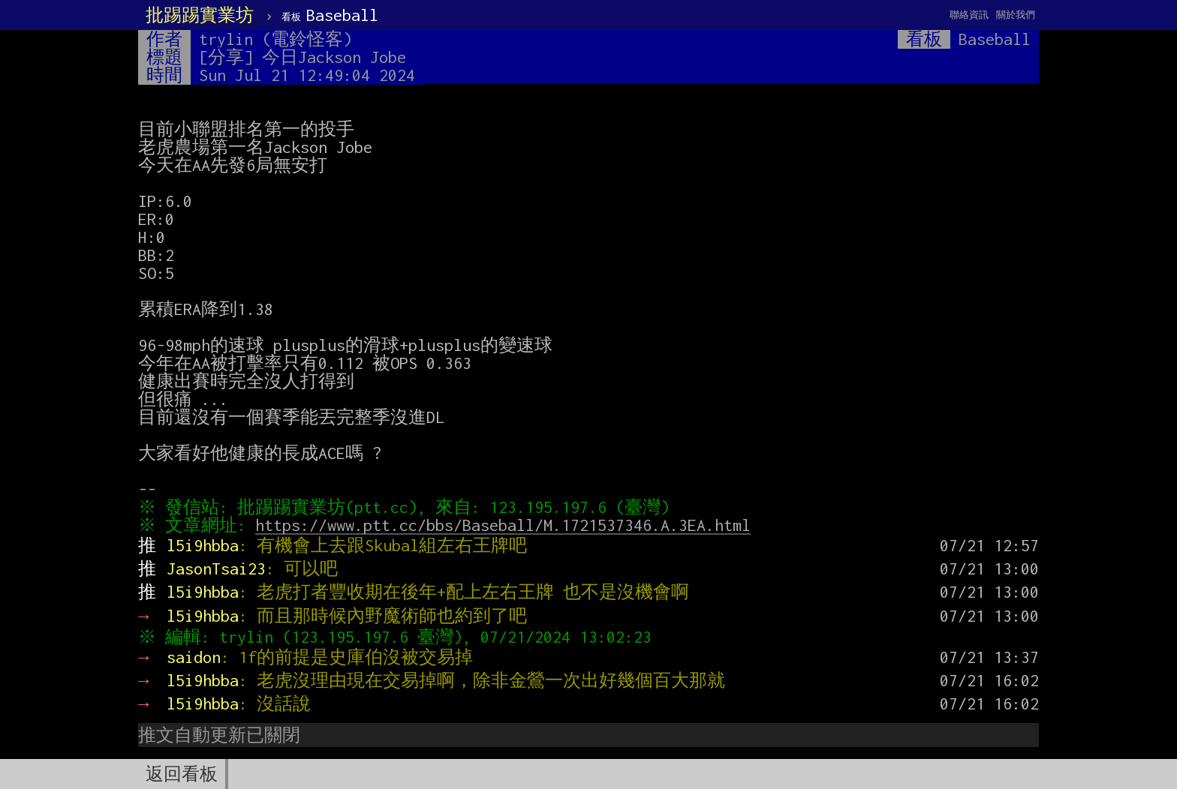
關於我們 (1015, 15)
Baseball (329, 15)
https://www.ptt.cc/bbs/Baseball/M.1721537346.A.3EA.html (506, 525)
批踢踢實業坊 (200, 15)
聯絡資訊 (969, 15)
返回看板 (182, 774)
